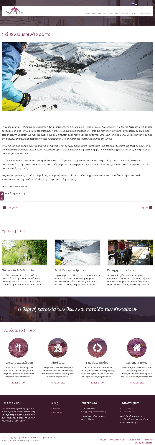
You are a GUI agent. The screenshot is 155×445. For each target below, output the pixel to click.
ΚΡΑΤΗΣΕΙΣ (134, 13)
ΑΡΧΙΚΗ (87, 13)
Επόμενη (146, 207)
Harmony (57, 412)
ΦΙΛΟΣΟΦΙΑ (96, 13)
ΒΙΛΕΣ (104, 13)
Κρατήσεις (148, 439)
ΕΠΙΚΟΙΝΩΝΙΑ (145, 13)
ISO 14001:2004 (127, 411)
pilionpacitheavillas (29, 437)
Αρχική (103, 439)
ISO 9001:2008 (126, 408)
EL (134, 3)
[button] (2, 193)
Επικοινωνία (134, 439)
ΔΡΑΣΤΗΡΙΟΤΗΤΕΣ (121, 13)
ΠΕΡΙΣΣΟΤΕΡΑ (18, 382)
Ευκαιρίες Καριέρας (144, 442)
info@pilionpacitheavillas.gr (93, 411)
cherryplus (35, 440)
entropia (13, 440)
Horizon (57, 408)
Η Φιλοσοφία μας (117, 439)
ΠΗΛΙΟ (110, 13)
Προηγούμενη (11, 207)
